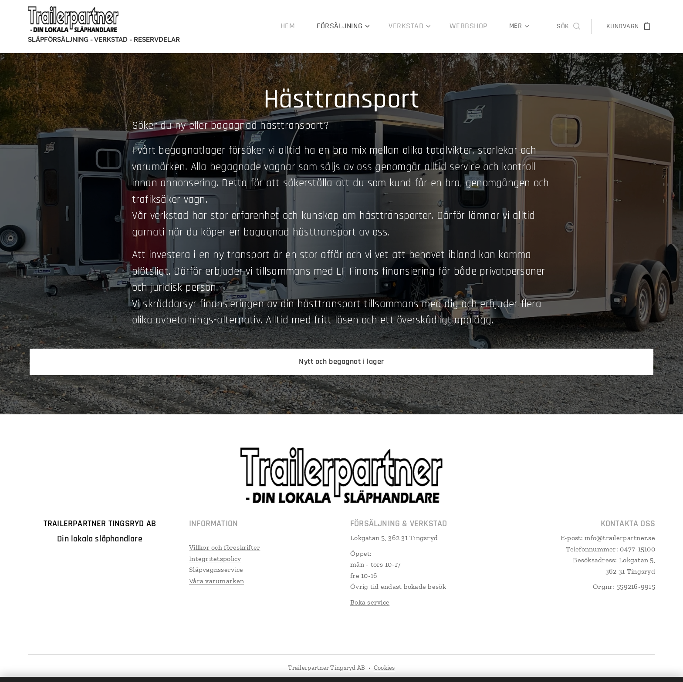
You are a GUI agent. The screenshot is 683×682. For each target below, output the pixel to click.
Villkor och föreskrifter (224, 547)
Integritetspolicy (215, 558)
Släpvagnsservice (216, 569)
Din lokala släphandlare (99, 538)
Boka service (369, 602)
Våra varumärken (216, 580)
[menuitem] (219, 26)
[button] (568, 26)
